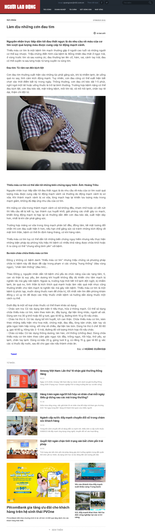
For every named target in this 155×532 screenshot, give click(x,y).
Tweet (14, 354)
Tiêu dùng (47, 9)
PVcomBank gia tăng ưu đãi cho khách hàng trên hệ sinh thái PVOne (38, 509)
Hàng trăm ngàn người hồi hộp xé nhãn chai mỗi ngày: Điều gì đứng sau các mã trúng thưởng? (72, 396)
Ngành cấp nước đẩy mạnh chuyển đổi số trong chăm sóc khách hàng (72, 419)
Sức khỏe (11, 20)
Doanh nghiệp (60, 9)
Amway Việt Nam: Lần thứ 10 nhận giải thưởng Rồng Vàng (71, 372)
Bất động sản (86, 9)
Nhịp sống (99, 9)
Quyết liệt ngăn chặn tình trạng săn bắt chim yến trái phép (71, 442)
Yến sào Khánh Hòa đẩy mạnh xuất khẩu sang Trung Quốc (88, 485)
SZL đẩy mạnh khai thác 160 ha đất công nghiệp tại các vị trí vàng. (89, 514)
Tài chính (73, 9)
